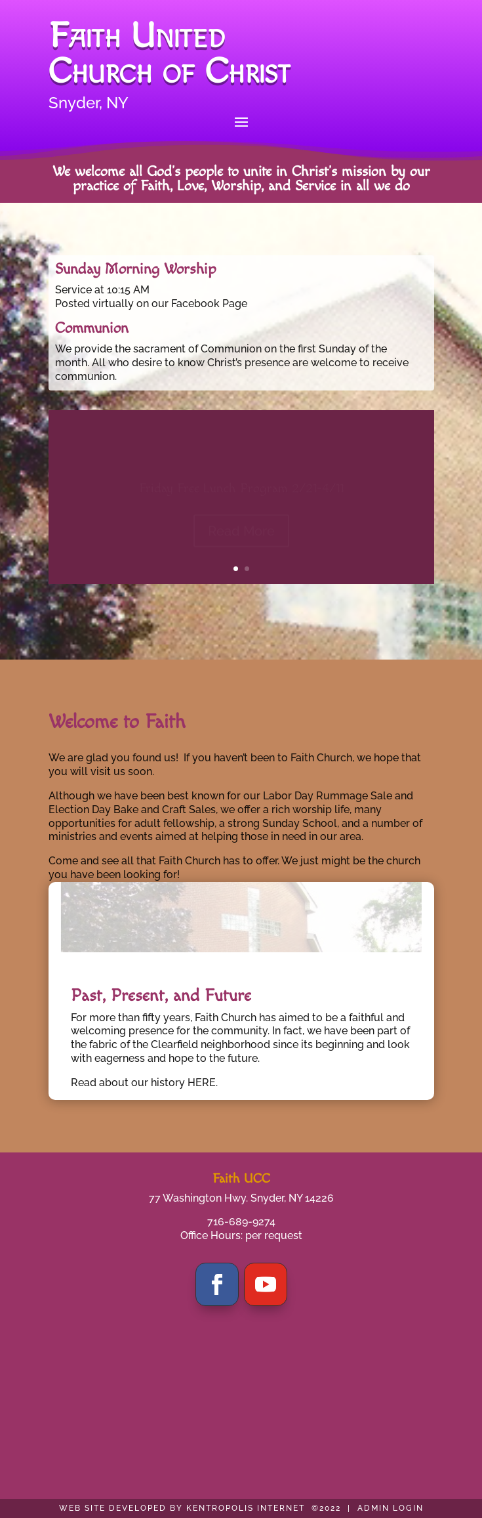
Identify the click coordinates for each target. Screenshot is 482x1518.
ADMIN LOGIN (390, 1508)
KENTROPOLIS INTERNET (245, 1508)
